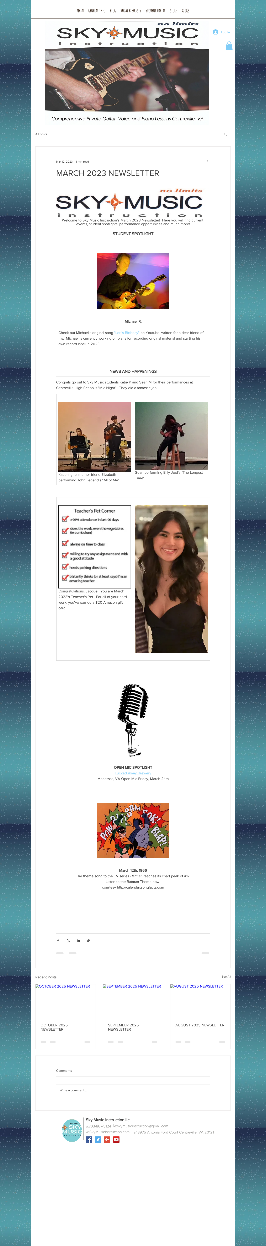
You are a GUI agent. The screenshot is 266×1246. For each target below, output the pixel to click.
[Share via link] (89, 940)
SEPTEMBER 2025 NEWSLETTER (123, 1027)
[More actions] (207, 161)
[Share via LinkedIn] (78, 940)
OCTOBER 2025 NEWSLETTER (54, 1027)
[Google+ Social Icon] (107, 1139)
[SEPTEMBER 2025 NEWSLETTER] (133, 1001)
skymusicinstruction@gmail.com (142, 1126)
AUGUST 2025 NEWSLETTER (199, 1025)
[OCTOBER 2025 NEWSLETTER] (66, 1001)
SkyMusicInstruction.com (109, 1132)
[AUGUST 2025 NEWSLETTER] (200, 1001)
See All (226, 976)
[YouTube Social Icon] (116, 1139)
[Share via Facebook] (58, 940)
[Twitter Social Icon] (98, 1139)
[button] (97, 12)
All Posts (41, 134)
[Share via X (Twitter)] (68, 940)
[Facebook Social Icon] (89, 1139)
